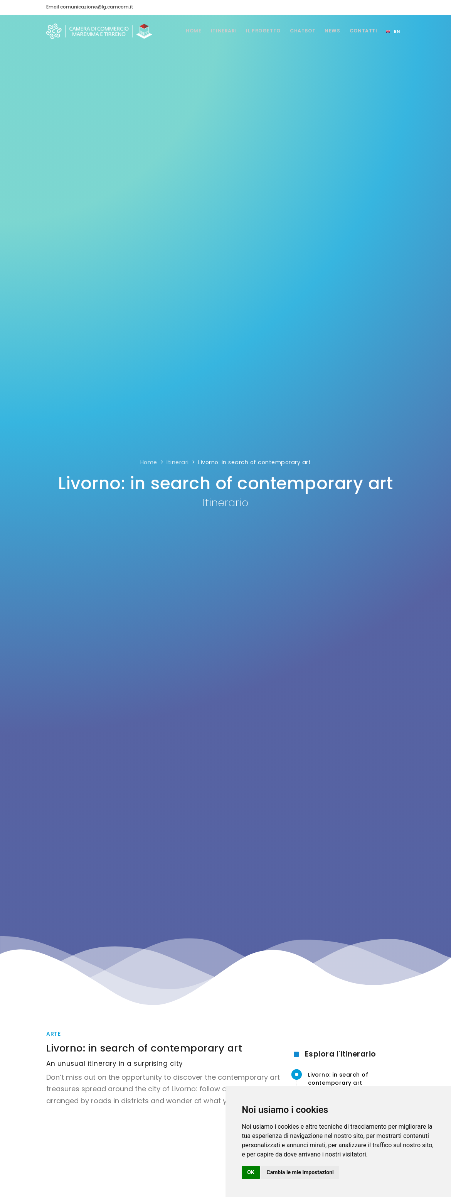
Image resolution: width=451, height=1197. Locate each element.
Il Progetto (256, 30)
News (330, 30)
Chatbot (298, 30)
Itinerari (215, 30)
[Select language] (393, 31)
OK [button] (250, 1172)
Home (182, 30)
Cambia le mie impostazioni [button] (300, 1172)
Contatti (362, 30)
